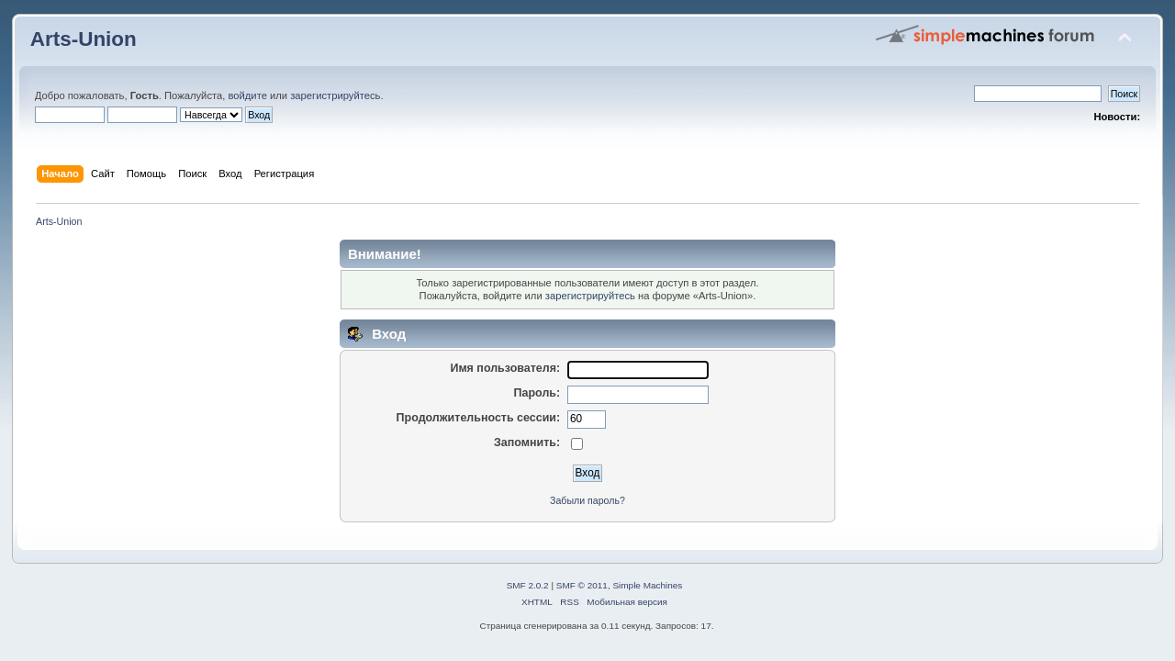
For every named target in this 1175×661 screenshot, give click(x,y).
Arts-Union (83, 39)
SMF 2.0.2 (528, 585)
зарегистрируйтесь (335, 95)
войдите (247, 95)
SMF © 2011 (582, 585)
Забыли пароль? (587, 500)
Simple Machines (647, 585)
